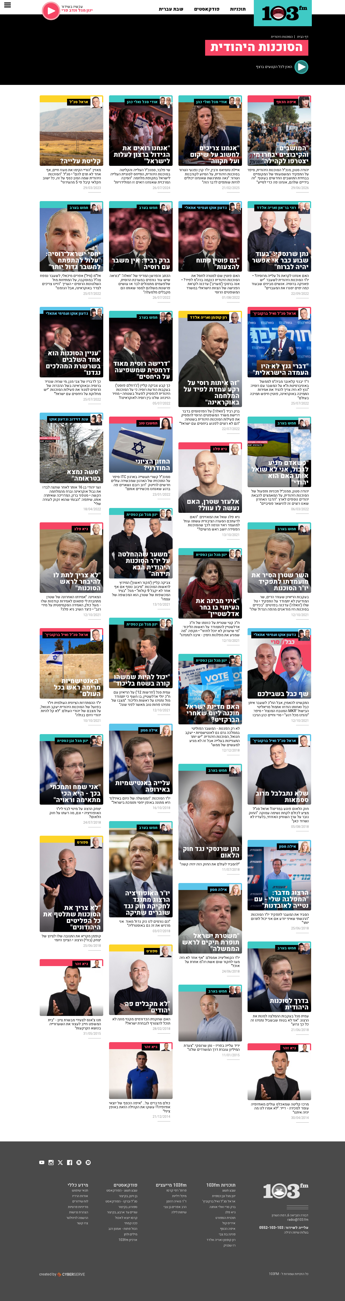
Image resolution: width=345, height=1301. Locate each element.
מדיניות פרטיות (78, 1207)
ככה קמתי (130, 1223)
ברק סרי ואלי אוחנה (222, 1207)
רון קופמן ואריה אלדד (220, 1240)
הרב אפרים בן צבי (175, 1207)
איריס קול (228, 1223)
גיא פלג (230, 1212)
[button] (238, 7)
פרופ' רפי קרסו (176, 1190)
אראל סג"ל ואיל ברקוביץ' (218, 1201)
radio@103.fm (297, 1219)
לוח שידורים (80, 1201)
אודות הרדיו (80, 1196)
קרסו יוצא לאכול (126, 1218)
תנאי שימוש (80, 1190)
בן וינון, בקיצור (128, 1196)
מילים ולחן (130, 1234)
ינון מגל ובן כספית (223, 1196)
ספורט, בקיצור (127, 1207)
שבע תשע (228, 1190)
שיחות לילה (179, 1212)
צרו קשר (82, 1223)
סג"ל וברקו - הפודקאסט (121, 1201)
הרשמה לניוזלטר (77, 1218)
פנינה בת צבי (227, 1234)
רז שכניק (229, 1245)
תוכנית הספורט (225, 1218)
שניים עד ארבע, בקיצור (122, 1212)
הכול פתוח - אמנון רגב (122, 1228)
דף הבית (302, 36)
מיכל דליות (179, 1196)
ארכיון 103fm (128, 1240)
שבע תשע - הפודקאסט (121, 1190)
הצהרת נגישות (78, 1212)
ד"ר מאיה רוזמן (176, 1201)
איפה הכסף (227, 1228)
